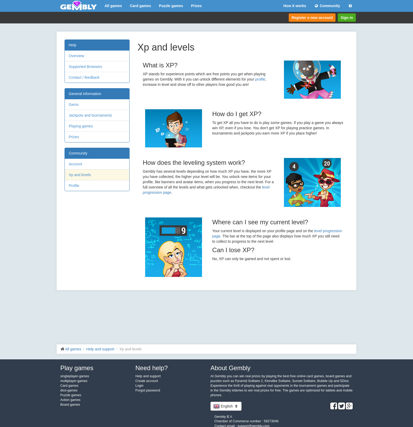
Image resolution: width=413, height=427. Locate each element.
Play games (76, 367)
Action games (70, 400)
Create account (146, 381)
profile (260, 79)
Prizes (196, 6)
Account (75, 164)
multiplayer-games (73, 381)
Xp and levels (80, 175)
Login (139, 386)
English (226, 406)
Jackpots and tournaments (90, 115)
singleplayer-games (74, 376)
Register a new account (312, 18)
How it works (294, 6)
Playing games (81, 126)
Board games (70, 404)
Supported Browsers (85, 66)
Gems (73, 104)
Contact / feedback (84, 77)
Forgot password (147, 390)
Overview (76, 56)
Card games (140, 6)
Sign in (347, 18)
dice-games (68, 390)
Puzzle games (171, 6)
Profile (74, 185)
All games (113, 6)
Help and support (148, 376)
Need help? (151, 367)
